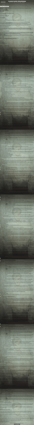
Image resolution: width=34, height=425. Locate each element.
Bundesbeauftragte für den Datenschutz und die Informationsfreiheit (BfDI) (9, 100)
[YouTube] (18, 424)
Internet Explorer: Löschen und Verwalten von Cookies (6, 155)
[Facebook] (19, 424)
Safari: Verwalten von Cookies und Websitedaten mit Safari (6, 154)
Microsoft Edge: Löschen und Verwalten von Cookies (5, 156)
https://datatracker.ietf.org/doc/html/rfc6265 (28, 142)
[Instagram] (14, 424)
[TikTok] (15, 424)
